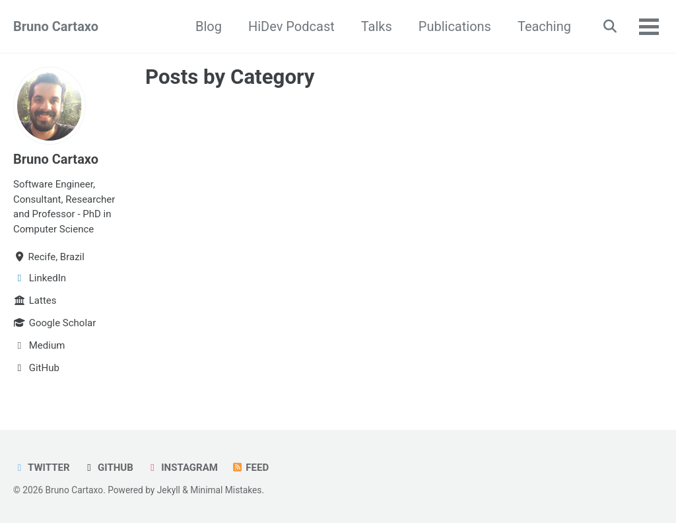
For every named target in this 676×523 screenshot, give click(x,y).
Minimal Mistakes (225, 490)
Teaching (544, 26)
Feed (250, 467)
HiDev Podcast (291, 26)
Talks (376, 26)
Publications (455, 26)
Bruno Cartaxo (55, 26)
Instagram (182, 467)
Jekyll (168, 490)
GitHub (108, 467)
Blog (208, 26)
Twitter (41, 467)
